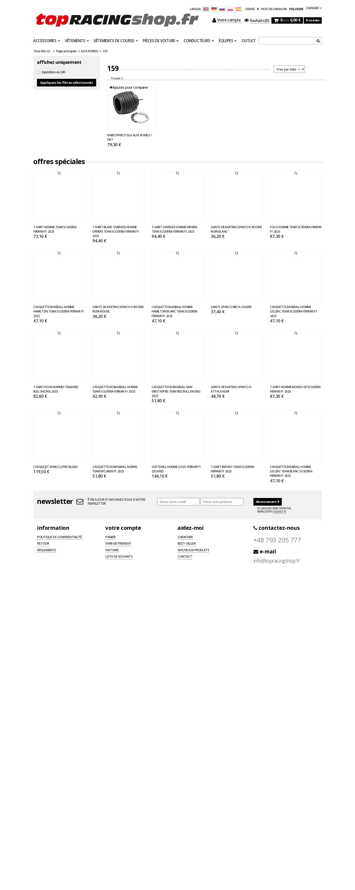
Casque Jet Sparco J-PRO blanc (55, 467)
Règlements (46, 550)
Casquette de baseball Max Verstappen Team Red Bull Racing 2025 (176, 391)
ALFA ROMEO (89, 51)
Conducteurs (197, 40)
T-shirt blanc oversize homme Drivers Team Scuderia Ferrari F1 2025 (115, 231)
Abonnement (267, 501)
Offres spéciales (59, 161)
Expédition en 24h (53, 72)
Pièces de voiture (159, 40)
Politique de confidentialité (59, 537)
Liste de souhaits (119, 557)
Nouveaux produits (193, 550)
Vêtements (75, 40)
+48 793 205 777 (277, 540)
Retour (43, 544)
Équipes (226, 40)
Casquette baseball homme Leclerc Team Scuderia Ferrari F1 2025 (293, 311)
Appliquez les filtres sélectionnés (66, 82)
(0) (256, 20)
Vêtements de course (114, 40)
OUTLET (249, 40)
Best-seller (187, 544)
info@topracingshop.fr (276, 561)
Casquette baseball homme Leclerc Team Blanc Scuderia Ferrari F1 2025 (291, 471)
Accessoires (44, 40)
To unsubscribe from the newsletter (274, 510)
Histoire (112, 550)
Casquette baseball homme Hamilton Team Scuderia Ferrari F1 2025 (58, 311)
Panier (111, 537)
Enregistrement (118, 544)
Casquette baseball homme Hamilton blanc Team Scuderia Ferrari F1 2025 (175, 311)
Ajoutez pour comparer (129, 87)
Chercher (185, 537)
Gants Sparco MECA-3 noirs (231, 307)
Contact (185, 557)
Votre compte (227, 20)
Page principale (66, 51)
